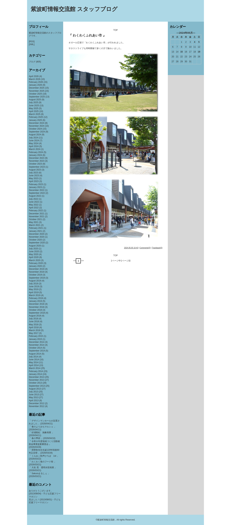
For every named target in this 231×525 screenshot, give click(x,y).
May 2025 (33, 108)
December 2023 (36, 158)
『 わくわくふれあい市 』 (87, 35)
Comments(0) (145, 248)
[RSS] (31, 41)
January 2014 (35, 374)
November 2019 (36, 272)
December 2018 (36, 304)
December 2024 (36, 123)
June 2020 (34, 251)
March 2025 (34, 114)
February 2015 (36, 336)
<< (74, 260)
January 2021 (35, 231)
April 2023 (34, 181)
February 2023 (36, 184)
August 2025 (35, 99)
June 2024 (34, 140)
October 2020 (35, 240)
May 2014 (33, 362)
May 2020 (33, 254)
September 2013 (37, 386)
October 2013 (35, 383)
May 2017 (33, 333)
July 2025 (33, 102)
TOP (115, 30)
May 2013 (33, 397)
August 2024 (35, 134)
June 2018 (34, 321)
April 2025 (34, 111)
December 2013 (36, 377)
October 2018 (35, 310)
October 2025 (35, 94)
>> (82, 260)
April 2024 (34, 146)
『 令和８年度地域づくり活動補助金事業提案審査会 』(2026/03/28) (44, 444)
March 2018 (34, 330)
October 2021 (35, 219)
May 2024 (33, 143)
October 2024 (35, 129)
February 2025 (36, 117)
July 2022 (33, 199)
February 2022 (36, 210)
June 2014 (34, 359)
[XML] (31, 44)
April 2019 (34, 292)
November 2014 (36, 345)
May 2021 (33, 222)
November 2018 (36, 307)
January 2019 (35, 301)
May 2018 (33, 324)
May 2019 (33, 289)
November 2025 (36, 91)
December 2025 (36, 88)
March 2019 (34, 295)
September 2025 (37, 96)
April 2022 (34, 207)
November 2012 (36, 406)
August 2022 (35, 196)
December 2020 (36, 234)
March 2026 (34, 79)
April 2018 (34, 327)
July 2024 (33, 137)
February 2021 (36, 228)
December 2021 (36, 213)
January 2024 (35, 155)
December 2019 (36, 269)
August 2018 (35, 315)
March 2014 (34, 368)
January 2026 (35, 85)
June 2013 (34, 394)
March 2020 (34, 260)
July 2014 (33, 356)
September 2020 (37, 242)
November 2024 (36, 126)
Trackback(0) (157, 248)
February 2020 (36, 263)
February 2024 (36, 152)
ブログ (32, 61)
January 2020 (35, 266)
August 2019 (35, 280)
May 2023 (33, 178)
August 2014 (35, 354)
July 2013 (33, 391)
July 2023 (33, 172)
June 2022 (34, 202)
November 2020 (36, 237)
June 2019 (34, 286)
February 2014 (36, 371)
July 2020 (33, 248)
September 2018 (37, 313)
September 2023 (37, 167)
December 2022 (36, 190)
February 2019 (36, 298)
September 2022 (37, 193)
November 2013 (36, 380)
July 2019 (33, 283)
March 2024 (34, 149)
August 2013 (35, 389)
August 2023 (35, 170)
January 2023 (35, 187)
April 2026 (34, 76)
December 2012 (36, 403)
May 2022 (33, 205)
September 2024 (37, 131)
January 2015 (35, 339)
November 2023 (36, 161)
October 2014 (35, 348)
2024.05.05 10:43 (131, 248)
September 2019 (37, 278)
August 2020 (35, 245)
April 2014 (34, 365)
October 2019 (35, 275)
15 (181, 52)
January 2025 (35, 120)
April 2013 (34, 400)
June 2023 (34, 175)
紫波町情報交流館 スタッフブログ (74, 9)
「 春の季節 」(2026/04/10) (42, 438)
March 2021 (34, 225)
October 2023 (35, 164)
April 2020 (34, 257)
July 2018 (33, 318)
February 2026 (36, 82)
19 (199, 52)
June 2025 (34, 105)
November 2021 (36, 216)
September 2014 (37, 350)
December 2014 (36, 342)
